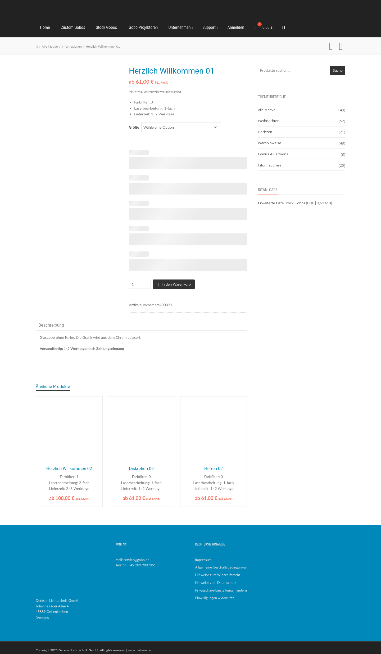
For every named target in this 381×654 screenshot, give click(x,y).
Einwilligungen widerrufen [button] (214, 593)
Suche (338, 65)
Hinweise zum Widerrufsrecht (217, 570)
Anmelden (236, 25)
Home (45, 25)
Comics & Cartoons (273, 149)
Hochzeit (265, 127)
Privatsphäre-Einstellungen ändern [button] (221, 585)
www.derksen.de (139, 645)
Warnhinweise (269, 138)
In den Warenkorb (176, 279)
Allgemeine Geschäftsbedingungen (221, 563)
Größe (134, 122)
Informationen (72, 42)
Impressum (203, 555)
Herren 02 (213, 464)
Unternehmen (180, 25)
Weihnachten (268, 116)
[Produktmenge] (134, 280)
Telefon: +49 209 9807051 (135, 560)
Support (210, 25)
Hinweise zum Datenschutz (215, 578)
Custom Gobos (73, 25)
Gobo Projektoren (143, 25)
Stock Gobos (107, 25)
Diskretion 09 (141, 464)
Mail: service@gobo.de (132, 555)
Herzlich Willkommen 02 (69, 464)
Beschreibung (51, 320)
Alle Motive (50, 42)
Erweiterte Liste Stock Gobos (281, 198)
